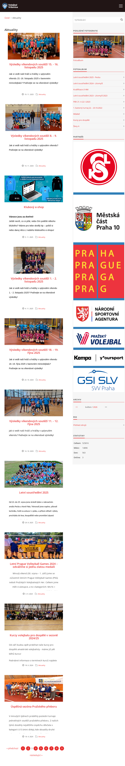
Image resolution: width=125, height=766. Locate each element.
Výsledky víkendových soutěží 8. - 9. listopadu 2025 (34, 137)
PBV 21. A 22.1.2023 (81, 101)
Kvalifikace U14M (80, 89)
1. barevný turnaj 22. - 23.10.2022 (87, 107)
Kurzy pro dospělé (81, 120)
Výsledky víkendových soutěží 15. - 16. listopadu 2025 (33, 66)
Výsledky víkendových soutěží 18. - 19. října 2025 (33, 351)
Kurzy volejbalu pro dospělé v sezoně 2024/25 (34, 637)
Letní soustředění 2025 (33, 492)
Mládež (76, 114)
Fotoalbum (78, 60)
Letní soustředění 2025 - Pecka (86, 77)
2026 (95, 407)
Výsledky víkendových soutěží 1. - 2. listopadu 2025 (34, 280)
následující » (36, 755)
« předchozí (12, 748)
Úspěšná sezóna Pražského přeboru (34, 706)
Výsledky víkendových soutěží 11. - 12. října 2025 (33, 423)
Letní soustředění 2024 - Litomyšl (88, 83)
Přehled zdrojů (79, 425)
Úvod (7, 17)
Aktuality (42, 94)
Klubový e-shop (34, 207)
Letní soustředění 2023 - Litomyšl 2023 (90, 95)
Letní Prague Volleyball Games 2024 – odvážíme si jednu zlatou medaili (34, 565)
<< (77, 407)
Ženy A (76, 126)
